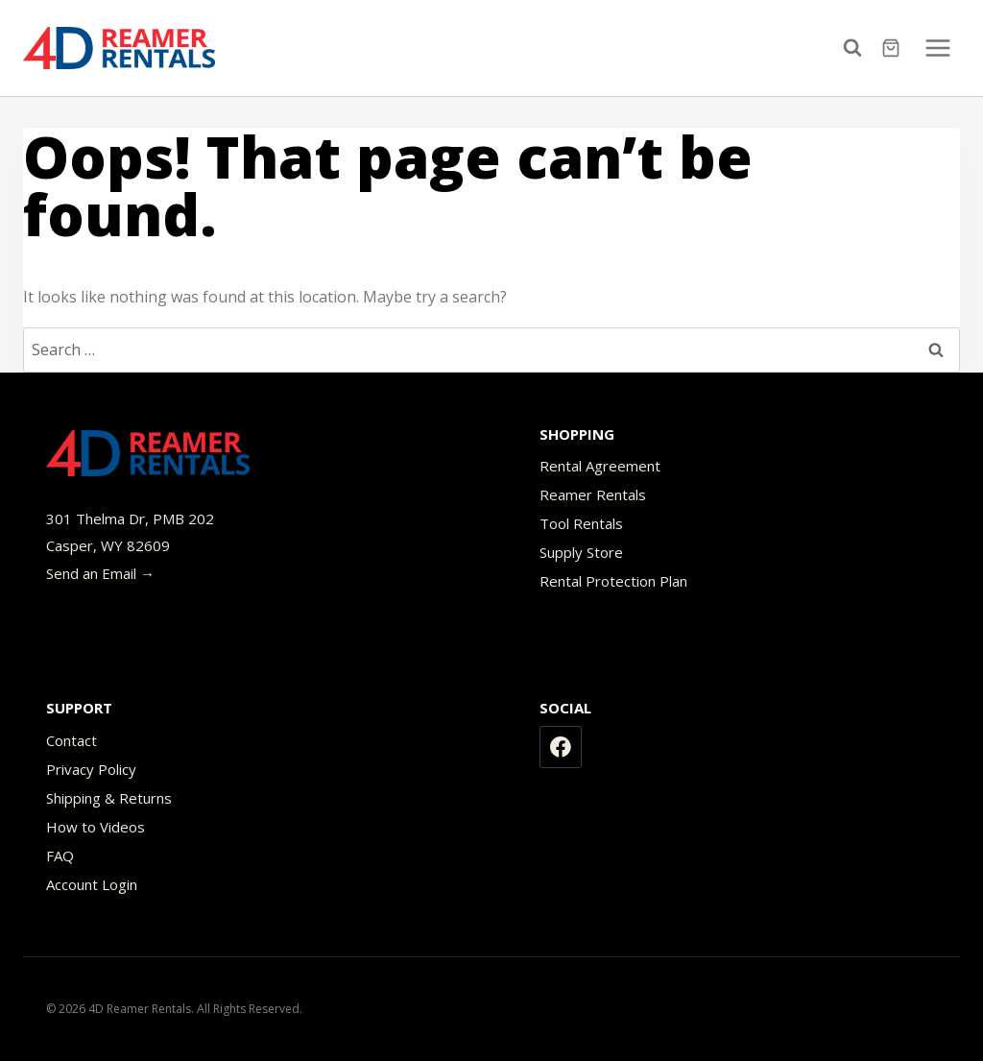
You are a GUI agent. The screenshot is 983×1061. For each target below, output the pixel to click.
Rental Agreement (599, 465)
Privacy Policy (91, 769)
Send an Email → (100, 573)
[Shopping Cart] (893, 48)
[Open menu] (937, 47)
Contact (71, 740)
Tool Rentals (581, 523)
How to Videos (95, 826)
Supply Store (581, 552)
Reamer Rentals (592, 494)
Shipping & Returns (109, 798)
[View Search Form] (857, 48)
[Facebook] (560, 747)
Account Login (91, 884)
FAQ (60, 855)
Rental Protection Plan (613, 581)
